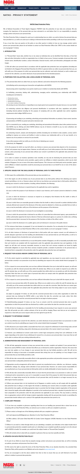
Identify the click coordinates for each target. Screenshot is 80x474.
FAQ (64, 465)
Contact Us (58, 465)
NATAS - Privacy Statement (71, 15)
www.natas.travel (50, 449)
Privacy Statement (71, 465)
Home (62, 15)
